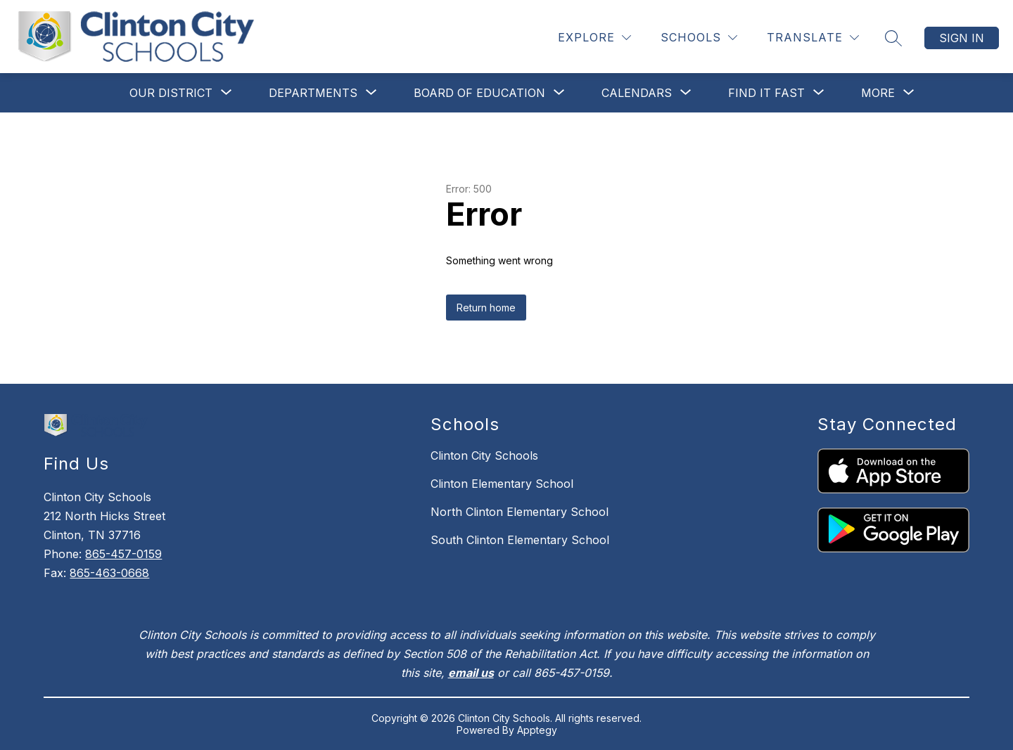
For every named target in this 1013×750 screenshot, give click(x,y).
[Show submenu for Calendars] (636, 92)
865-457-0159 (123, 554)
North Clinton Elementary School (520, 512)
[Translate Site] (812, 37)
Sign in (961, 38)
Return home (486, 307)
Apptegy (537, 730)
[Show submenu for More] (878, 92)
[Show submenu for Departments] (313, 92)
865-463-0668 (109, 573)
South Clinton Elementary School (520, 540)
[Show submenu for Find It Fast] (766, 92)
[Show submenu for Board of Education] (479, 92)
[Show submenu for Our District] (170, 92)
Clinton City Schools (484, 455)
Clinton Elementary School (502, 484)
